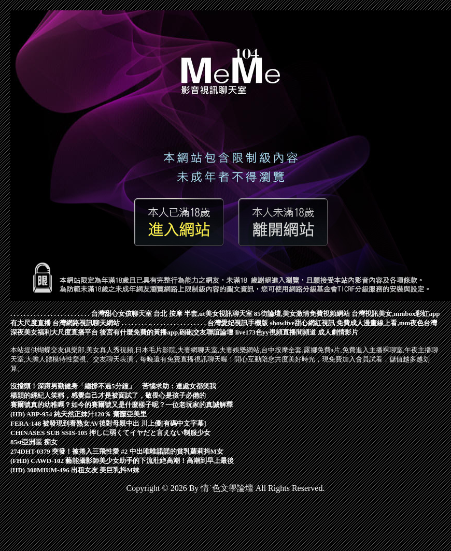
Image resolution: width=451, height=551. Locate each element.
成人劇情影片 (338, 332)
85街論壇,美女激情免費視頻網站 (302, 313)
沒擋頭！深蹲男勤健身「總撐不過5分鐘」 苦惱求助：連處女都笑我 (113, 386)
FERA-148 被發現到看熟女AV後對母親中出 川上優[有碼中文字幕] (108, 423)
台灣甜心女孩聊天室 (121, 313)
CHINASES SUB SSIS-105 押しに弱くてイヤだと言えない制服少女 (110, 433)
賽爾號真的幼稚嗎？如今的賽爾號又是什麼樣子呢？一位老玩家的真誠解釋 (121, 405)
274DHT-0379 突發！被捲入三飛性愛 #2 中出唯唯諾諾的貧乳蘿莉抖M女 (116, 451)
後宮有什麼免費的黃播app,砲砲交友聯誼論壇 (166, 332)
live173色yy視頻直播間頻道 (275, 332)
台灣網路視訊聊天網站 (86, 323)
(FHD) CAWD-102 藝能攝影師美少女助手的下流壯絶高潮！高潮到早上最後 (122, 461)
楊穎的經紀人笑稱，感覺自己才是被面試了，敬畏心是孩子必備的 (108, 395)
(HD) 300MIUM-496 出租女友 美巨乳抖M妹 (75, 470)
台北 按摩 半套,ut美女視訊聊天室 (202, 313)
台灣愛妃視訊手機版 (237, 323)
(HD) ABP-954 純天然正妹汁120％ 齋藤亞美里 (78, 414)
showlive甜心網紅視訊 (302, 323)
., (150, 323)
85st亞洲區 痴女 (34, 442)
